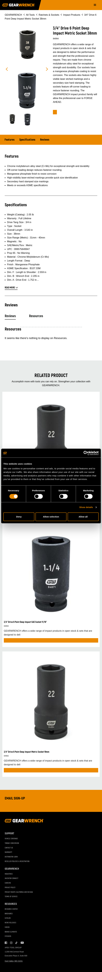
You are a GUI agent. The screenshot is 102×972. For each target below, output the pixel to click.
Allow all (83, 516)
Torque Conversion (12, 843)
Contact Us (9, 848)
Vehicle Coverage (11, 839)
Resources (36, 316)
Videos (7, 927)
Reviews (44, 140)
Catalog (8, 918)
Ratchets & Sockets (49, 15)
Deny (19, 516)
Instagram (11, 943)
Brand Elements (11, 932)
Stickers (8, 936)
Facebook (6, 943)
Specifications (27, 140)
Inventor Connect (11, 878)
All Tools (30, 15)
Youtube (22, 943)
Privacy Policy (10, 887)
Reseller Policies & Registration (17, 861)
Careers (8, 883)
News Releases (10, 923)
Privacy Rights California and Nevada (19, 892)
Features (10, 140)
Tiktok (16, 943)
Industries (9, 874)
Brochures (9, 914)
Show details (86, 507)
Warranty (8, 852)
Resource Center (11, 909)
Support (9, 833)
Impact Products (71, 15)
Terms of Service (11, 896)
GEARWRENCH (13, 15)
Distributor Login (11, 857)
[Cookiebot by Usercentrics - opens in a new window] (86, 453)
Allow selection (51, 516)
